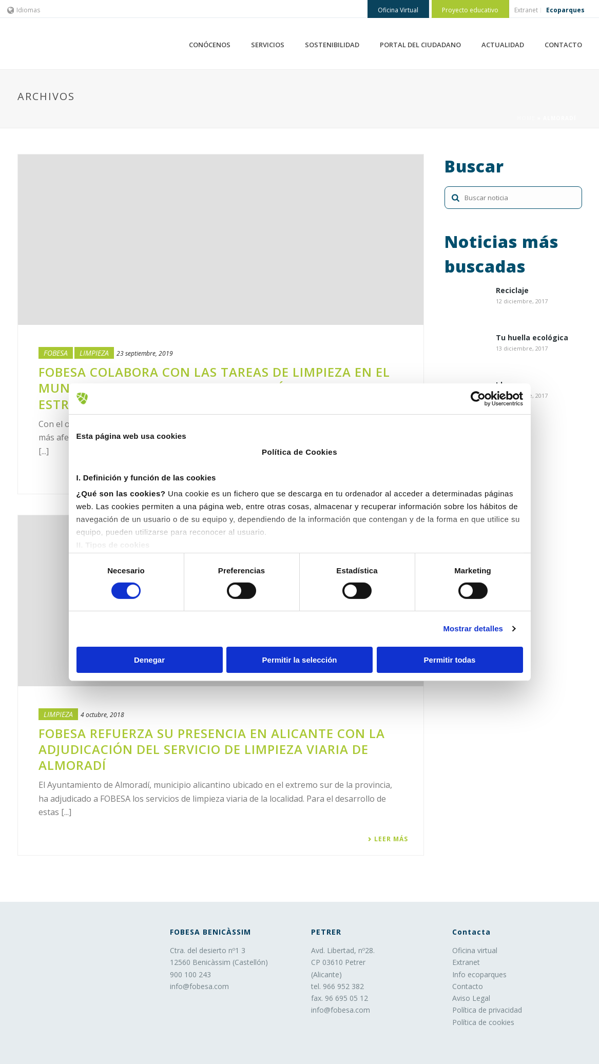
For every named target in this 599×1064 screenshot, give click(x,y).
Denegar (149, 659)
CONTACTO (563, 44)
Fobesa (56, 353)
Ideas (506, 385)
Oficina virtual (474, 950)
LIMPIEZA (94, 353)
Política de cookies (483, 1022)
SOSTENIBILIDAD (332, 44)
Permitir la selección (299, 659)
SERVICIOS (267, 44)
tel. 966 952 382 (337, 986)
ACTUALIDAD (502, 44)
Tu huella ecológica (532, 338)
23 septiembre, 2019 (145, 353)
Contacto (467, 986)
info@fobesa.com (199, 986)
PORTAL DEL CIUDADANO (420, 44)
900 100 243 (190, 974)
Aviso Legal (471, 998)
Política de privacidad (487, 1010)
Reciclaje (512, 290)
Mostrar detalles (473, 628)
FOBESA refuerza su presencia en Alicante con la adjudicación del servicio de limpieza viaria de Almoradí (211, 749)
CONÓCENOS (209, 44)
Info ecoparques (479, 974)
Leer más (388, 839)
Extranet (466, 962)
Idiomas (24, 10)
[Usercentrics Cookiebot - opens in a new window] (478, 398)
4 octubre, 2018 (102, 714)
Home (526, 118)
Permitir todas (450, 659)
